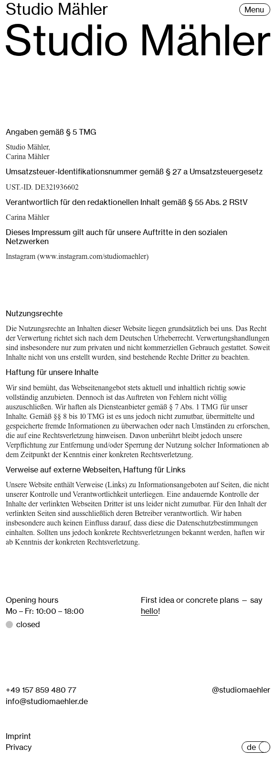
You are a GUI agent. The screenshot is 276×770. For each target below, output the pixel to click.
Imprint (18, 736)
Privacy (19, 747)
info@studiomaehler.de (47, 701)
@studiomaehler (241, 690)
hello (149, 611)
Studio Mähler (57, 9)
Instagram (20, 256)
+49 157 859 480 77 (41, 690)
